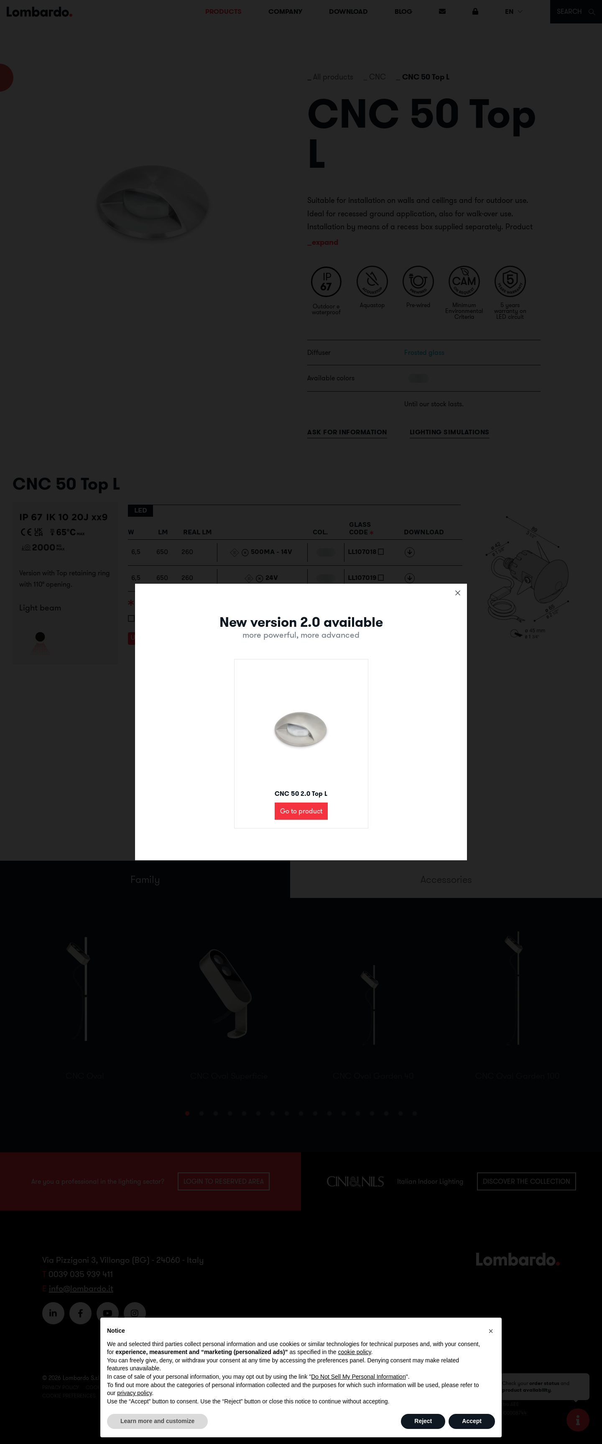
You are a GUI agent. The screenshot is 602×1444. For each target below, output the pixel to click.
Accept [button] (472, 1421)
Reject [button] (423, 1421)
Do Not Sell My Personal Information (358, 1376)
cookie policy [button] (354, 1352)
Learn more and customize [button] (157, 1421)
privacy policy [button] (134, 1393)
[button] (490, 1331)
